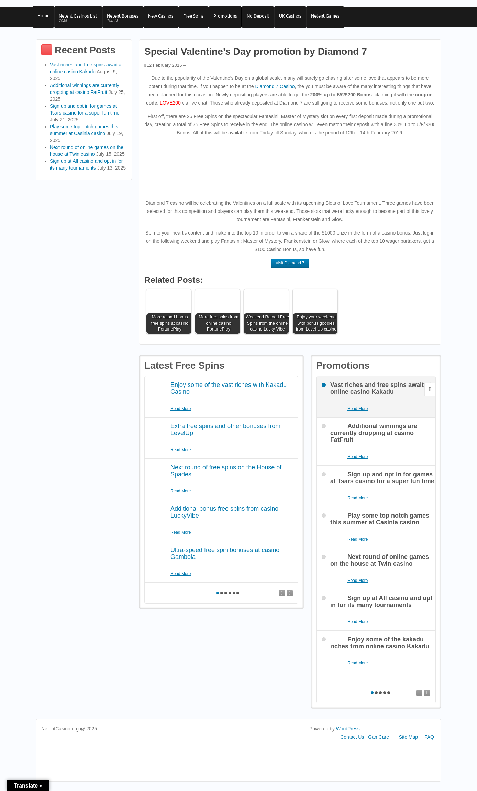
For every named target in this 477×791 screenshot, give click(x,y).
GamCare (378, 741)
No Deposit (267, 17)
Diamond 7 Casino (275, 90)
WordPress (348, 733)
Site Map (408, 741)
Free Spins (199, 17)
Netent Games (337, 17)
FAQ (429, 741)
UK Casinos (300, 17)
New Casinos (165, 17)
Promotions (233, 17)
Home (44, 17)
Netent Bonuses (126, 20)
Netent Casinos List (80, 20)
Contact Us (352, 741)
